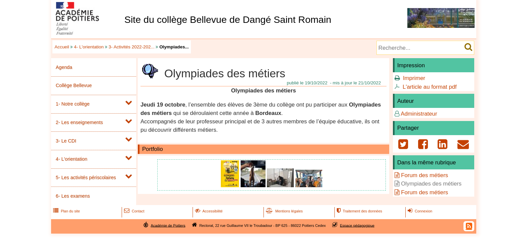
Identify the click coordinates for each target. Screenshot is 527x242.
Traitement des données (358, 211)
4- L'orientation (89, 46)
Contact (134, 211)
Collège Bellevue (74, 85)
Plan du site (66, 211)
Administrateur (419, 114)
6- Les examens (73, 196)
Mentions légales (284, 211)
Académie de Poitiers (168, 225)
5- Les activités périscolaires (86, 177)
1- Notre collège (73, 104)
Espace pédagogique (357, 225)
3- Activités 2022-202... (132, 46)
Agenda (64, 67)
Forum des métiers (424, 175)
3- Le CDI (66, 141)
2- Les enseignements (79, 122)
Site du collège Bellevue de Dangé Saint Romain (227, 19)
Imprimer (414, 78)
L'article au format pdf (430, 87)
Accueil (61, 46)
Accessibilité (208, 211)
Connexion (419, 211)
